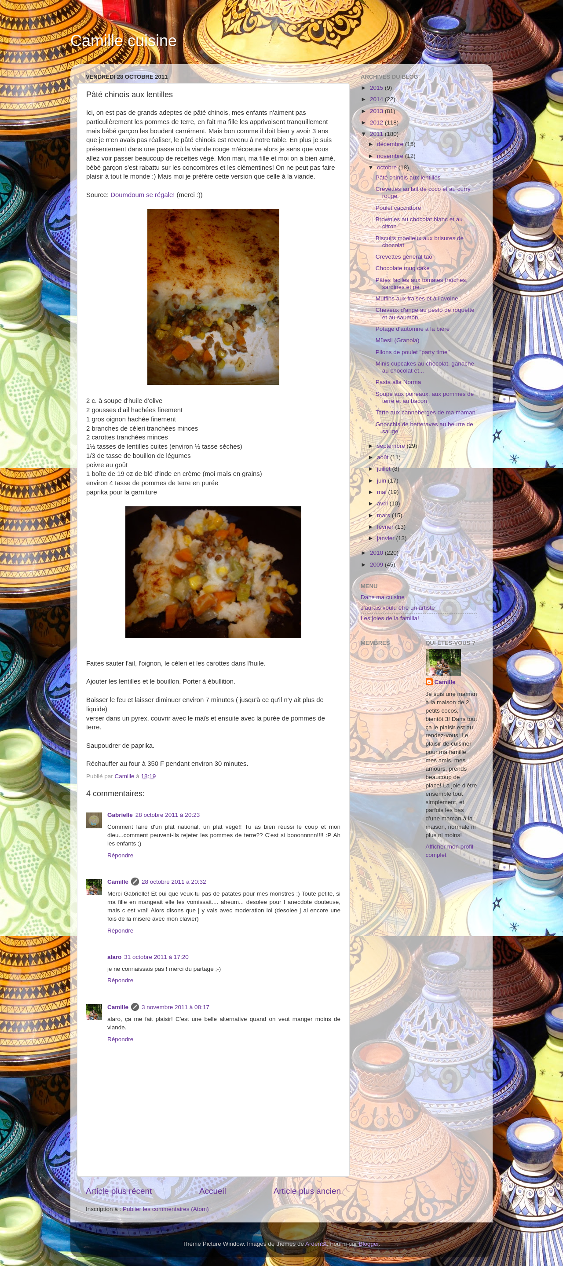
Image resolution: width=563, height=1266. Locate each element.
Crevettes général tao (404, 256)
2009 (377, 564)
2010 (377, 552)
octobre (387, 167)
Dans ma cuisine (383, 597)
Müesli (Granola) (398, 340)
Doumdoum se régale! (142, 194)
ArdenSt (316, 1243)
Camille (117, 881)
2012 (377, 122)
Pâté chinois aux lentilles (408, 177)
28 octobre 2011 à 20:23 (167, 815)
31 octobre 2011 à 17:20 (156, 957)
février (386, 526)
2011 (377, 134)
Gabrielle (120, 815)
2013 (377, 111)
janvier (386, 538)
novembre (391, 156)
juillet (384, 468)
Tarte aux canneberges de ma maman (425, 412)
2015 (377, 87)
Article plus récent (119, 1191)
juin (382, 480)
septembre (392, 446)
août (383, 457)
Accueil (212, 1191)
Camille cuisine (123, 41)
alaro (114, 957)
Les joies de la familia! (390, 618)
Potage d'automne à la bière (413, 329)
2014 (377, 99)
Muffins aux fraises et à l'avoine (417, 298)
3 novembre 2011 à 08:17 (175, 1007)
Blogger (369, 1243)
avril (383, 503)
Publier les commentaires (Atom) (166, 1209)
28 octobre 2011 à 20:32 (174, 881)
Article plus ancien (307, 1191)
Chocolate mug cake (403, 268)
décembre (391, 144)
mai (382, 492)
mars (384, 515)
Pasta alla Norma (398, 382)
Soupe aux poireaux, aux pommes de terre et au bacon (425, 397)
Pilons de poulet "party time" (413, 352)
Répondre (120, 855)
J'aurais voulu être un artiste (398, 607)
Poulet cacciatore (398, 208)
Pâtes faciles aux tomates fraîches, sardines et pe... (422, 283)
